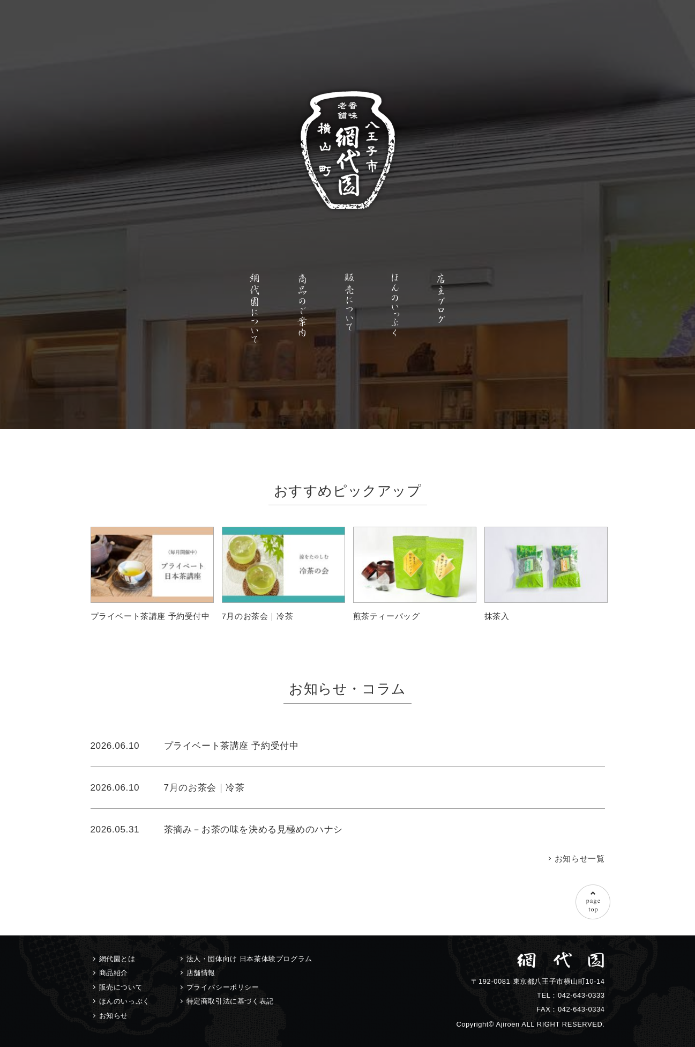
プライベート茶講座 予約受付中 (231, 745)
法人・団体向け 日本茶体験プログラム (249, 959)
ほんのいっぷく (124, 1001)
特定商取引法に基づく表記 (230, 1001)
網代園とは (117, 959)
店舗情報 (200, 973)
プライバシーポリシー (222, 987)
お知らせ (113, 1016)
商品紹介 (113, 973)
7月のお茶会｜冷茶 (204, 787)
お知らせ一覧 (580, 858)
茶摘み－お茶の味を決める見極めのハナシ (253, 829)
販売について (121, 987)
